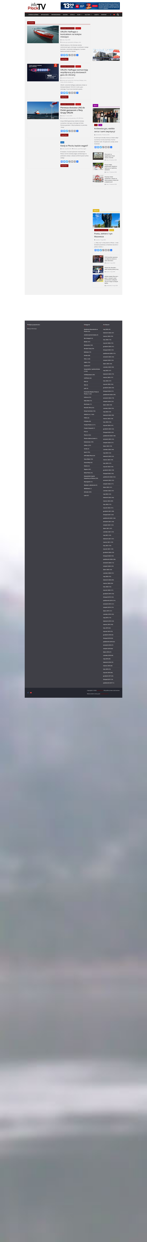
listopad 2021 (107, 514)
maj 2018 (105, 659)
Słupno (86, 469)
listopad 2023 (107, 432)
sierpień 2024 (107, 401)
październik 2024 (108, 394)
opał (79, 148)
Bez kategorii (87, 338)
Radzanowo (87, 442)
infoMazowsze (55, 14)
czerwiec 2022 (107, 490)
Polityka (86, 421)
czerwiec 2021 (107, 532)
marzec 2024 (106, 418)
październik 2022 (108, 477)
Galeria (65, 14)
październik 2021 (108, 518)
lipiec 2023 (106, 446)
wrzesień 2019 (107, 604)
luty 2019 (105, 628)
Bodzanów (87, 345)
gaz (67, 42)
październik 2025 (108, 353)
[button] (81, 15)
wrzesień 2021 (107, 521)
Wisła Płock (87, 473)
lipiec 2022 (106, 487)
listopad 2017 (107, 679)
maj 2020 (105, 576)
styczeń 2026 (106, 343)
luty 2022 (105, 504)
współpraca (70, 82)
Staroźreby (87, 462)
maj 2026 (105, 329)
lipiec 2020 (106, 569)
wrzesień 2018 (107, 645)
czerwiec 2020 (107, 573)
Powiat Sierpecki (88, 428)
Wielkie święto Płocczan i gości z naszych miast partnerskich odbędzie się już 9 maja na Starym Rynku (111, 280)
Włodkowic (87, 488)
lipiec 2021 (106, 528)
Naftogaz (76, 42)
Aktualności (45, 14)
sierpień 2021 (107, 525)
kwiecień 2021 (107, 538)
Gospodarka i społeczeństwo (67, 28)
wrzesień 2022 (107, 480)
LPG (77, 118)
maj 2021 (105, 535)
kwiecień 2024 (107, 415)
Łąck (85, 495)
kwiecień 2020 (107, 580)
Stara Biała (87, 459)
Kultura (87, 14)
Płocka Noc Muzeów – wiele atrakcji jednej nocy (111, 268)
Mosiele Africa (88, 407)
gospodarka (71, 42)
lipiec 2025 (106, 363)
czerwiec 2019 (107, 614)
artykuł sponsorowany (90, 335)
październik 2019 (108, 600)
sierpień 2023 (107, 442)
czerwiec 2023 (107, 449)
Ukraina (65, 82)
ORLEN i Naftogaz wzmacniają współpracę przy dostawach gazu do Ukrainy (74, 72)
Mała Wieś (87, 400)
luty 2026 (105, 339)
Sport (100, 125)
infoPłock (86, 378)
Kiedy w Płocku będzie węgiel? (74, 145)
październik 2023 (108, 436)
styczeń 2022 (106, 508)
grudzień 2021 (107, 511)
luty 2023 (105, 463)
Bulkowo (86, 352)
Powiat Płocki (87, 425)
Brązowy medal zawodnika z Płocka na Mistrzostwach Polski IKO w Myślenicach (111, 179)
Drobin (86, 355)
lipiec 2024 (106, 405)
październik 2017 (108, 683)
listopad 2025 (107, 350)
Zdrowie (86, 492)
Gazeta (96, 14)
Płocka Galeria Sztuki (90, 438)
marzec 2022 (106, 501)
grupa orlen (70, 80)
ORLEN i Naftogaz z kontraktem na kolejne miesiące (70, 34)
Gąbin (85, 362)
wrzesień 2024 (107, 398)
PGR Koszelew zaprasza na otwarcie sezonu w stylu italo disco (111, 258)
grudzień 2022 (107, 470)
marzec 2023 (106, 460)
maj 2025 (105, 370)
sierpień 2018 (107, 648)
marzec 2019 (106, 624)
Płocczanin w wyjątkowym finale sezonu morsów (110, 155)
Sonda (85, 449)
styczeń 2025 (106, 384)
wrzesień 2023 (107, 439)
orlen (80, 42)
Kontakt (104, 14)
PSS (85, 431)
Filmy (78, 14)
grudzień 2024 (107, 387)
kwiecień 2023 (107, 456)
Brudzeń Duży (88, 348)
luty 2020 (105, 586)
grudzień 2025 (107, 346)
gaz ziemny (68, 118)
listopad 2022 (107, 473)
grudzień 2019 (107, 593)
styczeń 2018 (106, 672)
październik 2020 (108, 559)
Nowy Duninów (88, 411)
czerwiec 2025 (107, 367)
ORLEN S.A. (78, 28)
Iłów (96, 125)
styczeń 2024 (106, 425)
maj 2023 (105, 453)
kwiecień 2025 (107, 374)
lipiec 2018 (106, 652)
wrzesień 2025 (107, 357)
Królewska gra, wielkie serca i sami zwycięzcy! (104, 130)
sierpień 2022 (107, 484)
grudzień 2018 (107, 635)
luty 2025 (105, 381)
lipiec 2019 (106, 611)
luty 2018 (105, 669)
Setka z (72, 14)
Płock (62, 142)
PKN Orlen (81, 118)
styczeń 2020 (106, 590)
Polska (61, 82)
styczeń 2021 (106, 549)
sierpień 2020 (107, 566)
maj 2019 (105, 617)
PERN (85, 418)
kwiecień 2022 (107, 497)
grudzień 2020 (107, 552)
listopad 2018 (107, 638)
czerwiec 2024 (107, 408)
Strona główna (33, 14)
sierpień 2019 (107, 607)
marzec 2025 (106, 377)
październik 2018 (108, 641)
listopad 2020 (107, 556)
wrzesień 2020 (107, 562)
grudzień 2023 (107, 429)
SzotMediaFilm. (104, 694)
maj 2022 (105, 494)
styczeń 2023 (106, 466)
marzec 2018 (106, 665)
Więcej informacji (32, 328)
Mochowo (86, 404)
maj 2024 (105, 412)
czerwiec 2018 (107, 655)
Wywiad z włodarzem (90, 485)
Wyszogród (87, 481)
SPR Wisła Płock (88, 455)
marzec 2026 (106, 336)
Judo (85, 388)
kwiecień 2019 (107, 621)
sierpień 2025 (107, 360)
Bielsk (85, 341)
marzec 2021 (106, 542)
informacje (76, 80)
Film (85, 359)
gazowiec (74, 118)
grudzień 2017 (107, 676)
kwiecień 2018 (107, 662)
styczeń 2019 (106, 631)
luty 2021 (105, 545)
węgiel (84, 148)
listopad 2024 (107, 391)
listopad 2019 (107, 597)
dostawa (64, 42)
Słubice (86, 466)
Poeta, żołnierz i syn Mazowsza (103, 235)
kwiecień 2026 (107, 333)
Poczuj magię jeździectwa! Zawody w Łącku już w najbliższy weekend (111, 167)
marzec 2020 (106, 583)
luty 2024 (105, 422)
